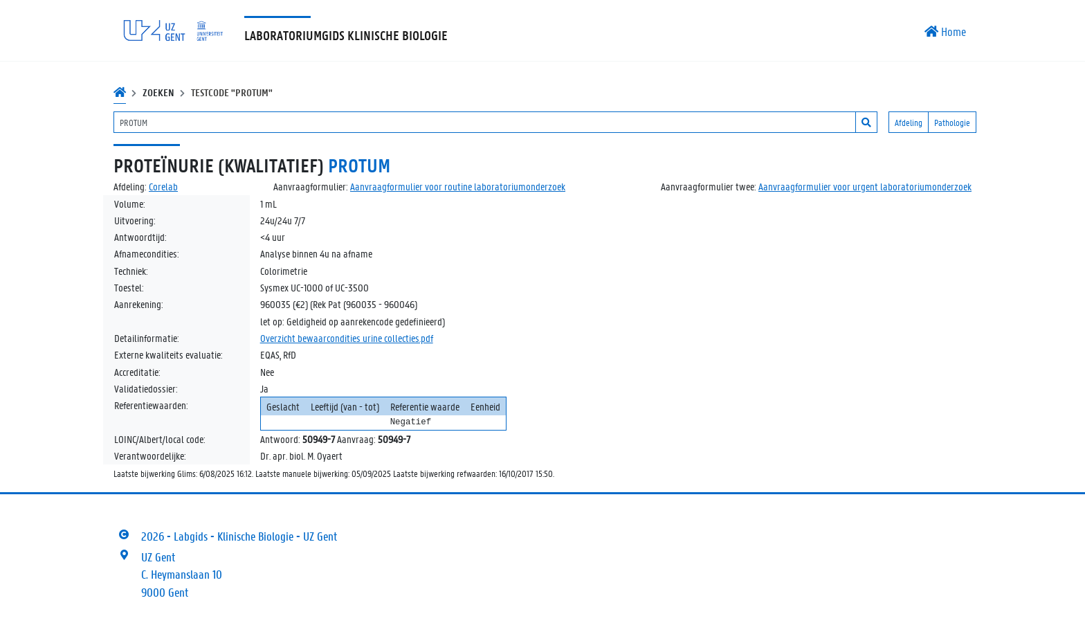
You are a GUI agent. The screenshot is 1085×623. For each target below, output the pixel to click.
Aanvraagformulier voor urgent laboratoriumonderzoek (865, 186)
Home (945, 31)
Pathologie (952, 122)
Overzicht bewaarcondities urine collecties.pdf (346, 338)
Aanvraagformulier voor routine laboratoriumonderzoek (457, 186)
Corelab (163, 186)
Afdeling (908, 122)
